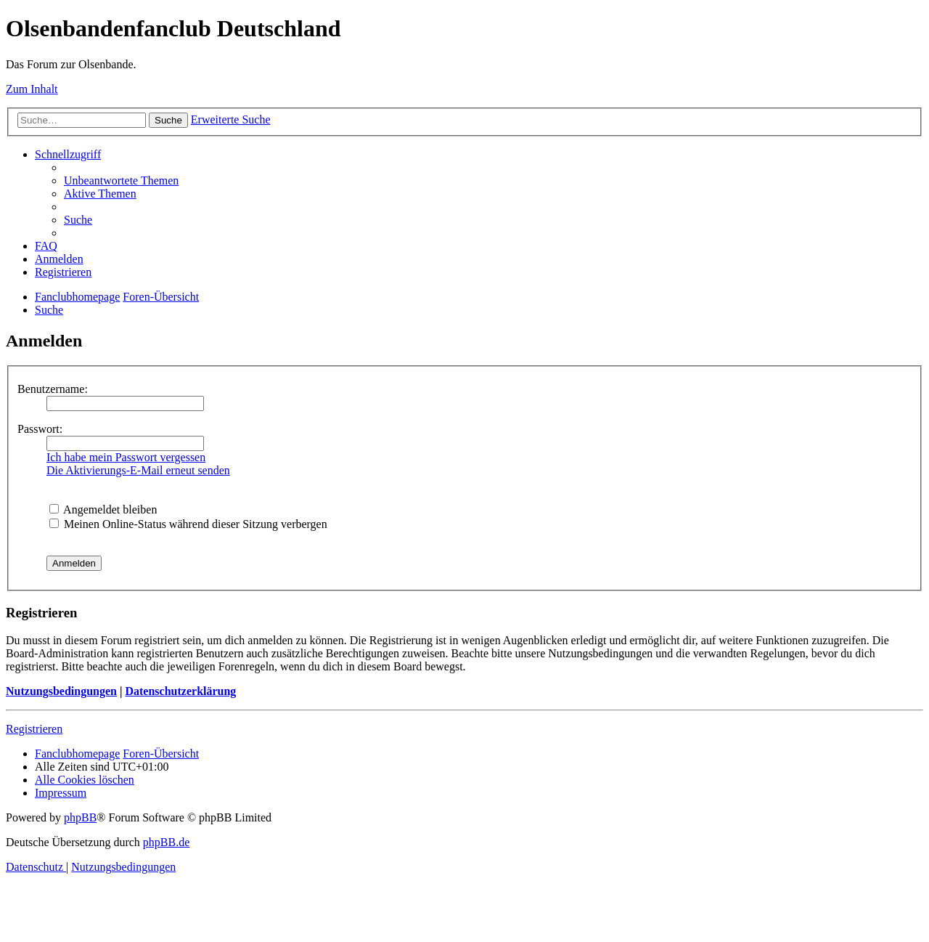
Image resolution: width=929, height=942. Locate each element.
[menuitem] (121, 180)
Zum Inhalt (32, 89)
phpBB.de (166, 842)
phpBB (80, 817)
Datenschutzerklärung (180, 691)
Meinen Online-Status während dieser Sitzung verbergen (188, 524)
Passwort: (39, 429)
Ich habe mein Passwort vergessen (125, 457)
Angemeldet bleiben (103, 509)
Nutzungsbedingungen (61, 691)
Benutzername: (52, 389)
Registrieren (34, 729)
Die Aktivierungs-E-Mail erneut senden (138, 470)
